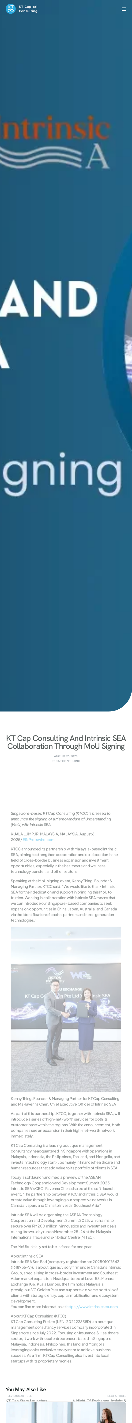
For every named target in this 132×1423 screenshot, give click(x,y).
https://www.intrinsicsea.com (92, 1350)
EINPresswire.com (39, 883)
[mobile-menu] (121, 9)
